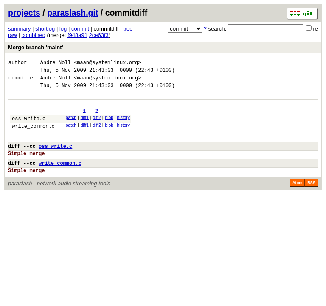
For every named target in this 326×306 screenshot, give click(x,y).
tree (127, 29)
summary (19, 29)
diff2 (97, 124)
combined (33, 35)
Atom (297, 198)
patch (71, 124)
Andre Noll (55, 63)
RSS (311, 198)
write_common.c (33, 135)
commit (80, 29)
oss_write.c (28, 126)
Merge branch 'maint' (35, 47)
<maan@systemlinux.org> (107, 63)
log (63, 29)
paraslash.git (72, 12)
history (123, 124)
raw (12, 35)
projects (24, 12)
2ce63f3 (99, 35)
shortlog (45, 29)
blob (109, 124)
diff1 (85, 124)
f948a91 (77, 35)
